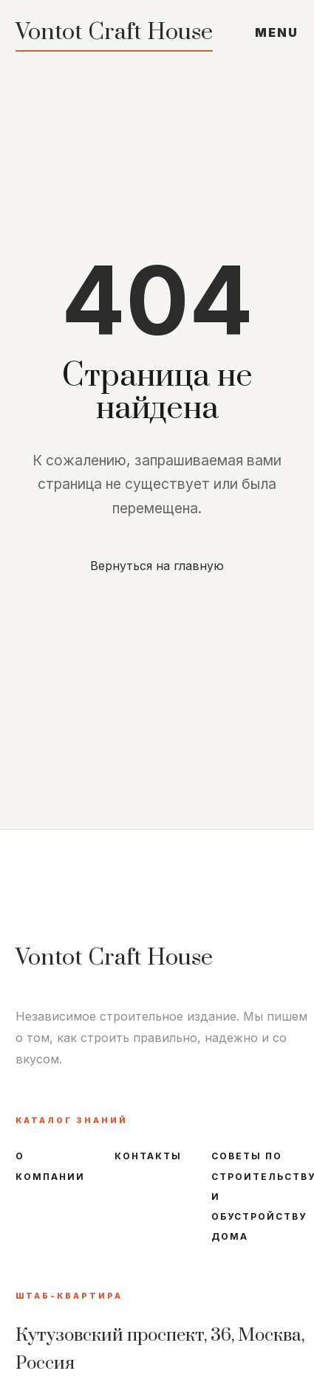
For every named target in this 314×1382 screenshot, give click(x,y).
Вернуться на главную (157, 565)
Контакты (148, 1155)
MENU (276, 32)
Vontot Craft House (114, 32)
